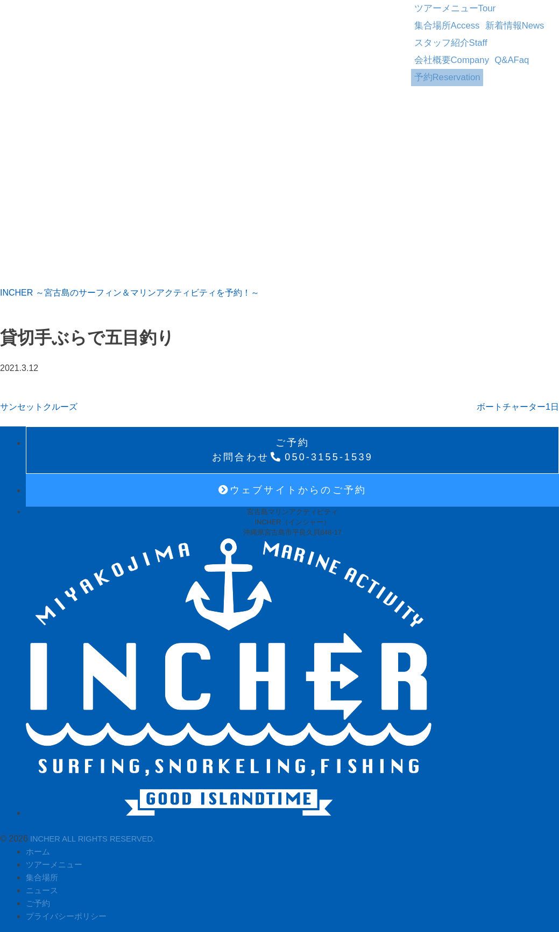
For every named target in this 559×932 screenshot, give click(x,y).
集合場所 (514, 6)
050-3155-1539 (292, 446)
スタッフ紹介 (496, 19)
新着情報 (434, 19)
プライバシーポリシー (69, 912)
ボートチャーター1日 (518, 403)
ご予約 (39, 899)
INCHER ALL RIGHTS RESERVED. (97, 834)
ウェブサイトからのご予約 (292, 486)
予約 (437, 45)
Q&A (493, 32)
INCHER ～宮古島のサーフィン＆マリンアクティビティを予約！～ (129, 288)
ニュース (43, 886)
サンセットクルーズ (38, 403)
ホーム (39, 847)
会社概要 (441, 32)
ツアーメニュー (444, 6)
